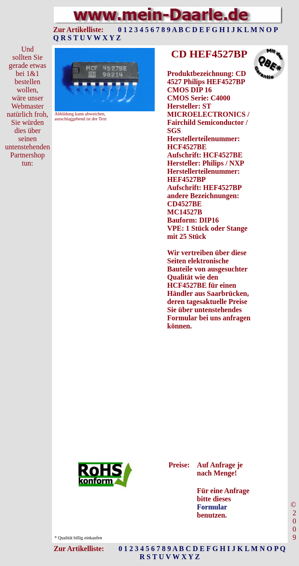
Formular (212, 507)
